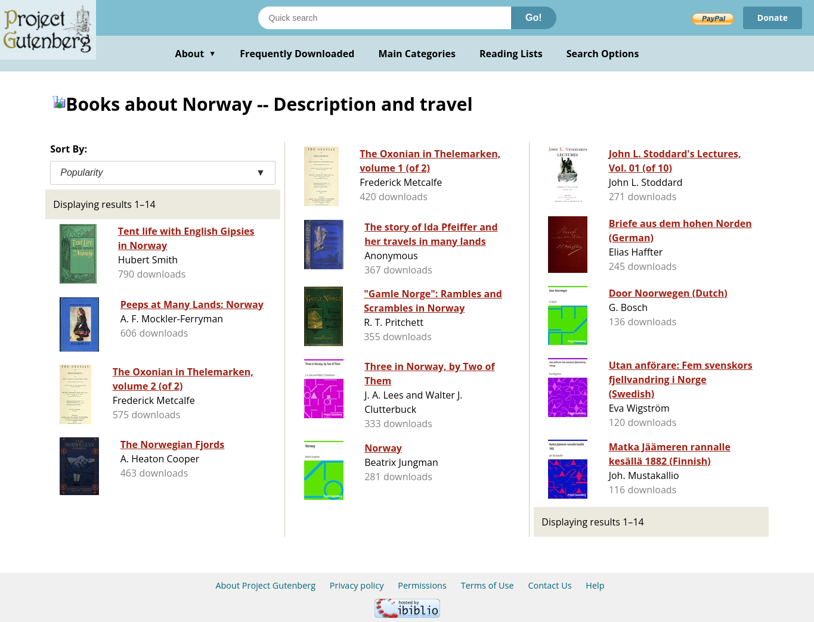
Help (595, 585)
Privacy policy (357, 585)
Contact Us (549, 585)
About (195, 53)
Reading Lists (511, 53)
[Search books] (384, 18)
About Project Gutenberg (265, 585)
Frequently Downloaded (297, 53)
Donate (772, 17)
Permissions (422, 585)
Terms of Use (487, 585)
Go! (533, 18)
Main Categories (417, 53)
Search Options (603, 53)
